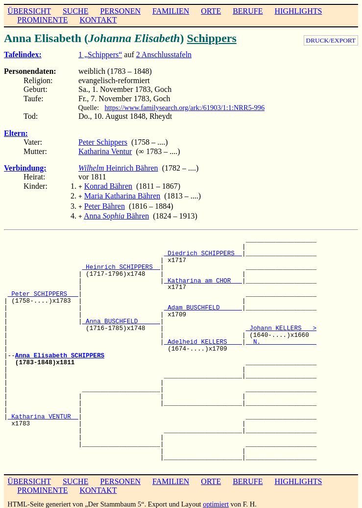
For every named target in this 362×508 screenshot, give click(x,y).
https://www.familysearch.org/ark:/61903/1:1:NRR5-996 (185, 107)
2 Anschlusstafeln (164, 54)
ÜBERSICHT (29, 11)
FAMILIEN (170, 11)
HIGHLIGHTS (298, 11)
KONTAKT (98, 20)
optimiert (216, 500)
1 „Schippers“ (100, 54)
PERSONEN (120, 11)
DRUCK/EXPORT (331, 40)
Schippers (211, 38)
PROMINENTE (42, 20)
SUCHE (75, 11)
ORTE (211, 11)
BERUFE (248, 11)
